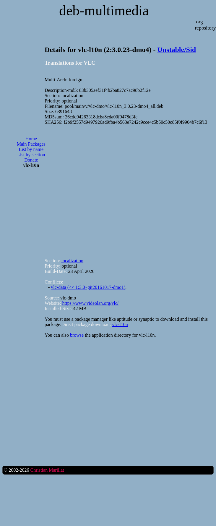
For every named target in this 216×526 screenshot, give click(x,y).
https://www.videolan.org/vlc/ (90, 303)
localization (72, 260)
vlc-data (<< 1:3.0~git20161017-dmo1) (88, 287)
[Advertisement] (78, 188)
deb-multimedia (104, 10)
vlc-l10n (120, 324)
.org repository (205, 25)
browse (77, 335)
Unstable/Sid (176, 49)
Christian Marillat (47, 470)
